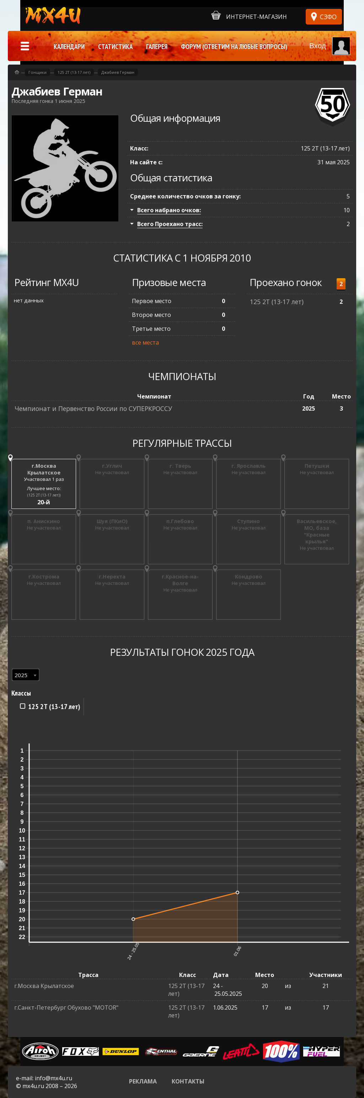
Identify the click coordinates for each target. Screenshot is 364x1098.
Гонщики (37, 72)
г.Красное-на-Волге (180, 580)
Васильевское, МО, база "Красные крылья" (317, 531)
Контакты (188, 1081)
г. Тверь (180, 465)
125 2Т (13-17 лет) (277, 301)
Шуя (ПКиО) (112, 521)
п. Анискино (43, 521)
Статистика (115, 46)
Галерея (156, 46)
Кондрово (248, 576)
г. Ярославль (248, 465)
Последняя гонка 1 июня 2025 (48, 101)
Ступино (248, 521)
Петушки (317, 465)
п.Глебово (180, 521)
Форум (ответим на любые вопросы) (234, 46)
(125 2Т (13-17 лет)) (43, 495)
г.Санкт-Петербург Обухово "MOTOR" (66, 1007)
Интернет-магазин (249, 15)
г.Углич (112, 465)
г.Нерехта (112, 576)
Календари (69, 46)
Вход (317, 46)
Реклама (143, 1081)
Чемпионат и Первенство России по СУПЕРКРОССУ (93, 408)
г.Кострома (43, 576)
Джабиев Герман (117, 72)
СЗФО (328, 16)
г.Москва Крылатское (43, 469)
